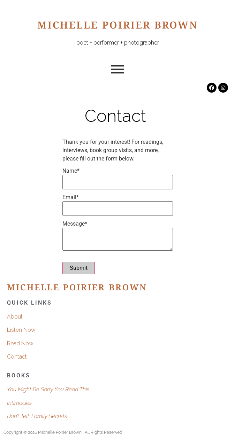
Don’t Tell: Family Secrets (37, 416)
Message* (74, 224)
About (15, 316)
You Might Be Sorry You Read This (48, 389)
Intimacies (19, 403)
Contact (17, 356)
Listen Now (21, 330)
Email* (70, 197)
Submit (79, 268)
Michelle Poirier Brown (117, 26)
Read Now (20, 343)
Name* (70, 171)
